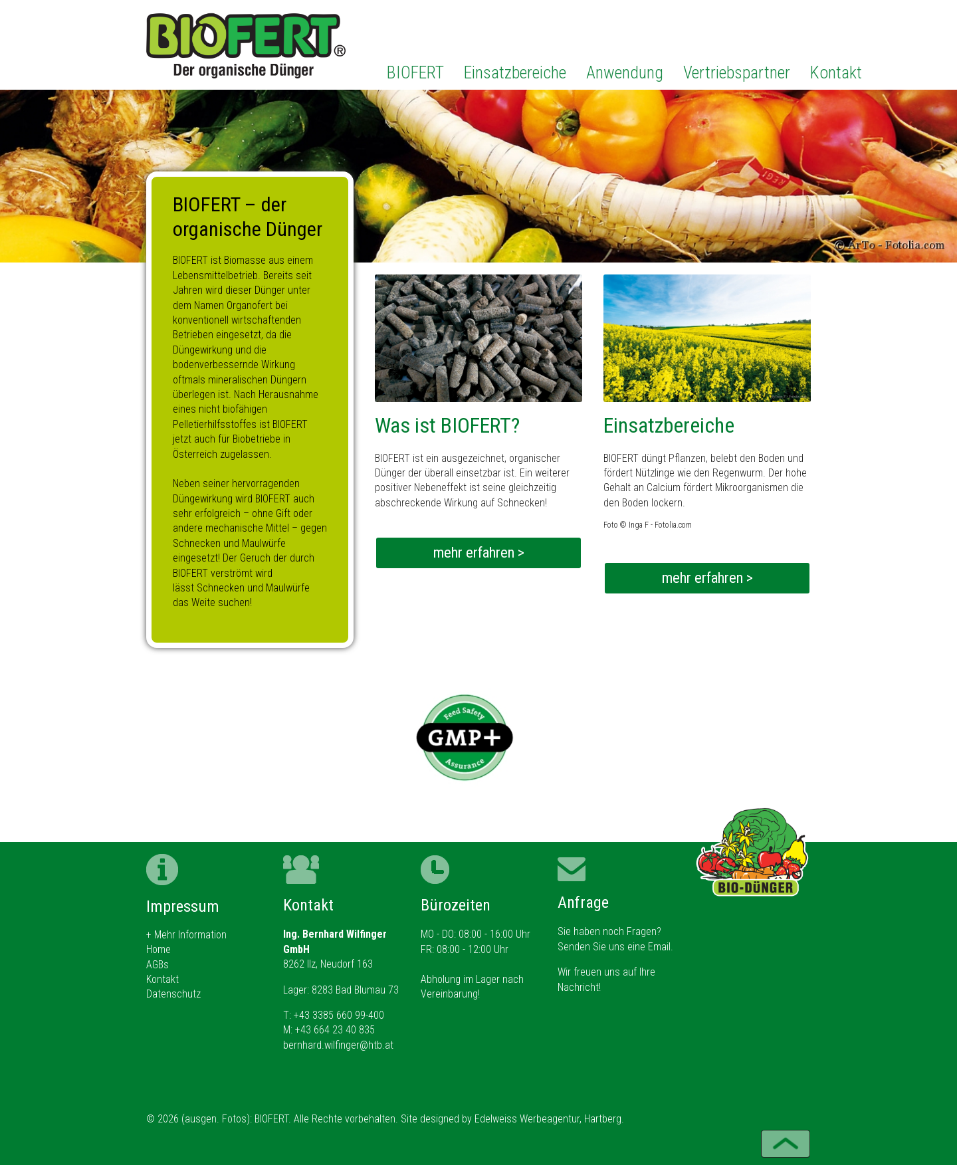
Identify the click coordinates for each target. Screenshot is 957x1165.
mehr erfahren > (478, 552)
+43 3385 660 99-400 (339, 1015)
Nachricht (578, 987)
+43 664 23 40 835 (335, 1029)
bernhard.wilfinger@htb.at (338, 1045)
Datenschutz (173, 994)
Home (158, 949)
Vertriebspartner (736, 72)
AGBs (157, 964)
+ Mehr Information (186, 934)
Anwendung (624, 72)
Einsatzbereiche (515, 72)
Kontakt (836, 72)
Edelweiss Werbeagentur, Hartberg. (549, 1118)
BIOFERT (415, 72)
